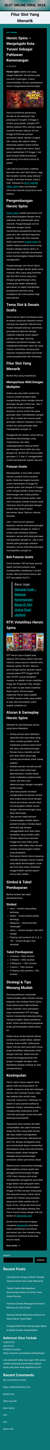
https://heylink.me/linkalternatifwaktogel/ (24, 1353)
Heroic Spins (12, 213)
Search (6, 1255)
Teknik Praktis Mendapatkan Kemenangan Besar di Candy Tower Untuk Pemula (24, 1292)
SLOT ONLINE (11, 32)
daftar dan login (25, 1360)
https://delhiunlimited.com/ (17, 1387)
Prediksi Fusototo (12, 1349)
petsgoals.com (24, 1215)
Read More (13, 1246)
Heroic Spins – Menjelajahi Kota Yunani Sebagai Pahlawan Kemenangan (20, 49)
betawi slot (8, 1394)
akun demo (8, 1408)
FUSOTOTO (9, 1342)
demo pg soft (10, 1401)
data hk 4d (8, 1346)
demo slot (8, 1429)
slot (5, 1415)
